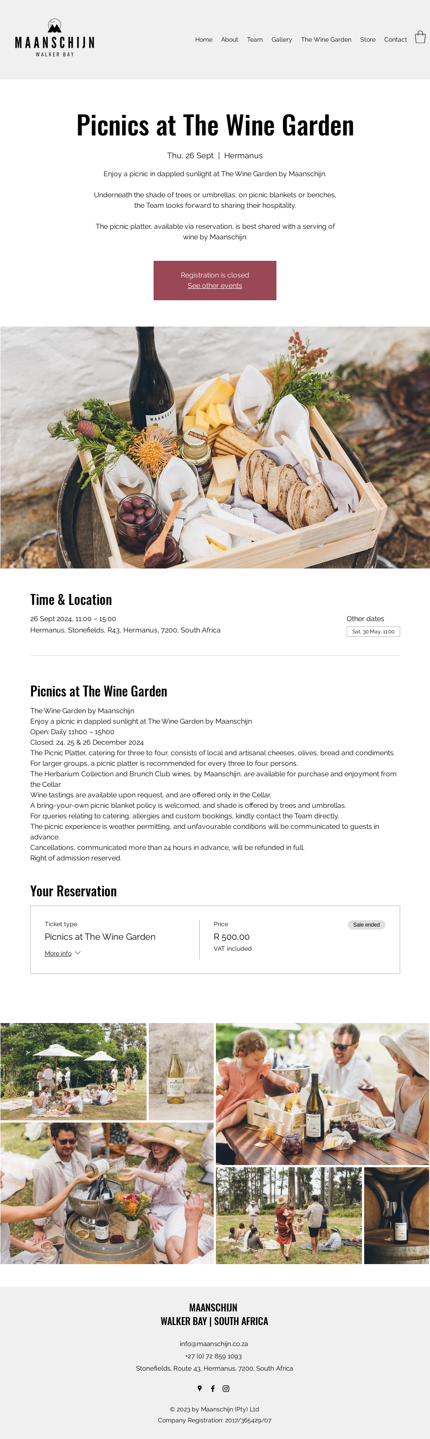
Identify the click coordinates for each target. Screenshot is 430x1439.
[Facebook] (212, 1388)
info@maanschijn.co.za (214, 1344)
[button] (420, 37)
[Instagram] (226, 1388)
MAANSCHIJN (214, 1307)
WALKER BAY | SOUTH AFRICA (214, 1321)
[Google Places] (199, 1388)
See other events (215, 285)
